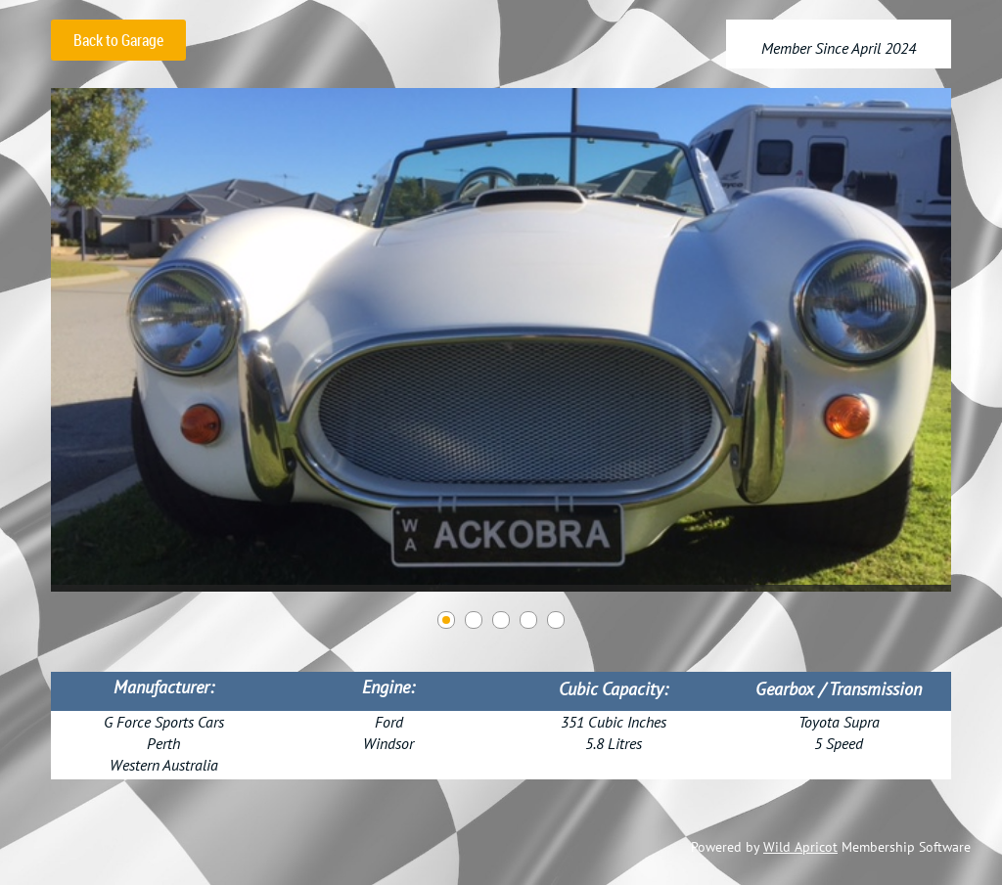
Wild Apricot (800, 847)
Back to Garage (118, 40)
